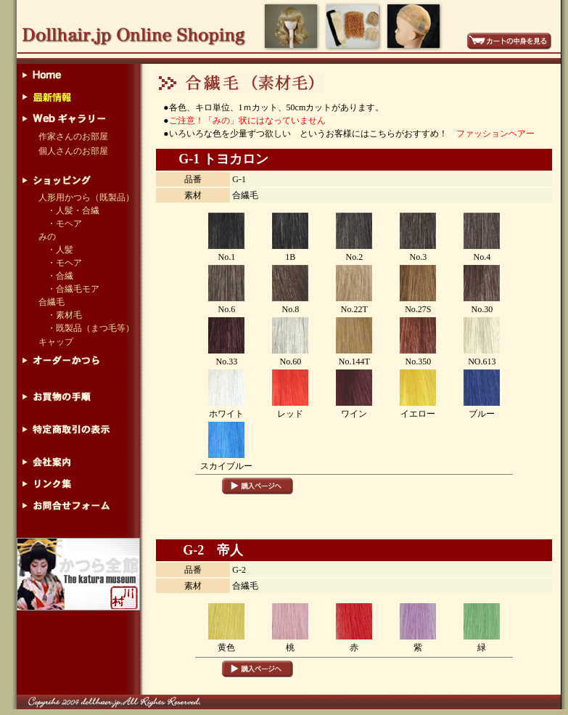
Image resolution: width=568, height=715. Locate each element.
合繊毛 (51, 302)
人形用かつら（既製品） (86, 197)
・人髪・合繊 (73, 210)
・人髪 (60, 250)
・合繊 (55, 276)
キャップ (55, 342)
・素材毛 (64, 315)
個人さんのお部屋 (73, 151)
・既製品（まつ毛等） (90, 328)
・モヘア (64, 223)
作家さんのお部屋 (73, 136)
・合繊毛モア (68, 289)
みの (47, 237)
